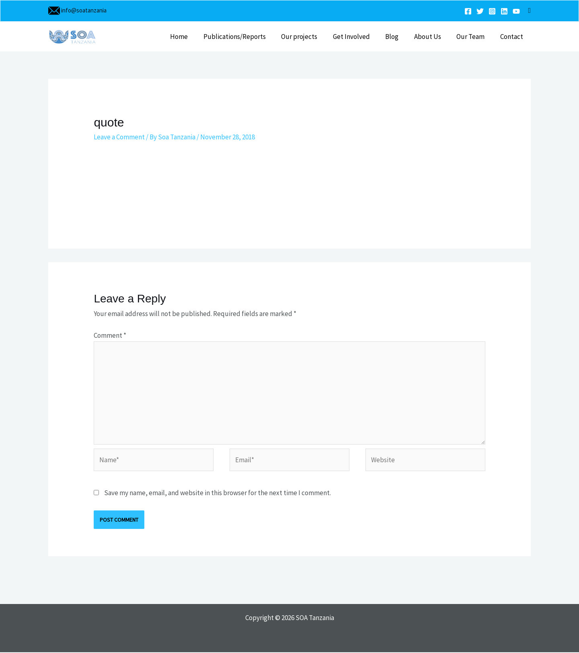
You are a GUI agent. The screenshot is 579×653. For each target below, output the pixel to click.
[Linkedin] (504, 11)
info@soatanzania (83, 10)
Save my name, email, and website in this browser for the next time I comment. (217, 493)
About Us (432, 36)
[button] (529, 10)
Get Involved (359, 36)
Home (192, 36)
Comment (110, 335)
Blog (398, 36)
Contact (512, 36)
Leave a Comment (119, 137)
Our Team (473, 36)
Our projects (309, 36)
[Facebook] (468, 11)
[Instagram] (492, 11)
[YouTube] (516, 11)
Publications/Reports (246, 36)
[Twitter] (480, 11)
